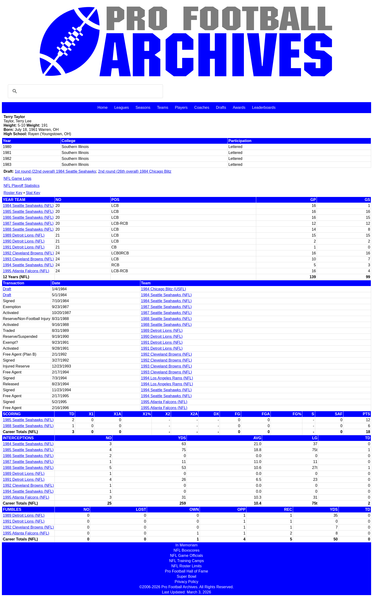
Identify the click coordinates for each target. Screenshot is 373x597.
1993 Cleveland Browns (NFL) (28, 259)
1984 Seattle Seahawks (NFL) (28, 206)
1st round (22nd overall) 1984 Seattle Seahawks (55, 171)
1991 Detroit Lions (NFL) (23, 247)
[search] (84, 91)
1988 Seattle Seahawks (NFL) (28, 229)
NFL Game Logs (17, 179)
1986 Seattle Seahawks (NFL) (28, 217)
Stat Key (33, 193)
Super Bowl (186, 576)
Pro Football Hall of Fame (186, 571)
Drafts (221, 107)
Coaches (201, 107)
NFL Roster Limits (186, 566)
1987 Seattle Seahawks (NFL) (28, 223)
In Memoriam (186, 545)
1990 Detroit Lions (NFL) (23, 241)
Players (181, 107)
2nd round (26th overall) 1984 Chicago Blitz (135, 171)
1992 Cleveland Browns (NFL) (28, 253)
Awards (239, 107)
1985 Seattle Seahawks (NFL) (28, 212)
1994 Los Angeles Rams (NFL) (167, 378)
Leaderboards (263, 107)
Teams (162, 107)
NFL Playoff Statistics (21, 186)
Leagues (121, 107)
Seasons (143, 107)
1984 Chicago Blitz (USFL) (163, 289)
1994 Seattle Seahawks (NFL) (28, 265)
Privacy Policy (186, 582)
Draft (7, 289)
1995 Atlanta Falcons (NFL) (26, 271)
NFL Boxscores (187, 550)
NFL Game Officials (186, 556)
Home (103, 107)
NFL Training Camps (186, 561)
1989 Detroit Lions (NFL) (23, 235)
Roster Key (13, 193)
